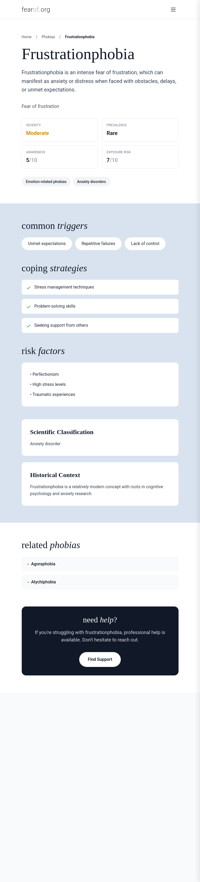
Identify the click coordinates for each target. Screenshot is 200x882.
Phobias (48, 37)
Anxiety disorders (91, 182)
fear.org (36, 9)
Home (27, 37)
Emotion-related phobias (46, 182)
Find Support (100, 659)
